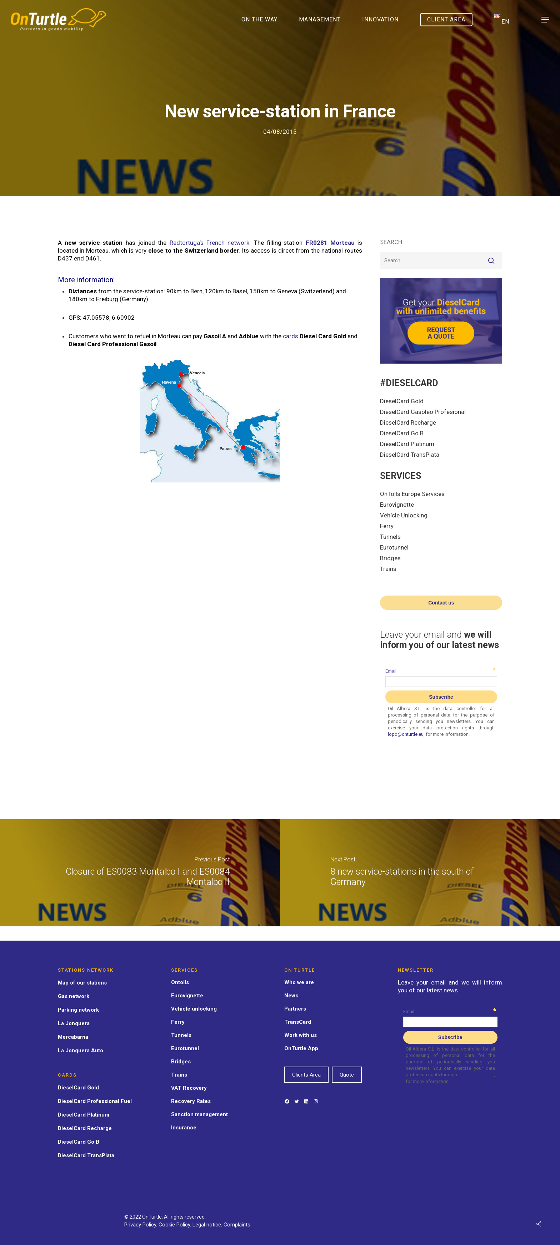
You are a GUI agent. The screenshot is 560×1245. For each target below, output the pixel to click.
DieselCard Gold (402, 401)
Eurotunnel (394, 547)
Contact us (441, 603)
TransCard (297, 1022)
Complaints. (237, 1224)
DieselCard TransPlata (409, 454)
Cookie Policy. (175, 1224)
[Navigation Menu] (545, 20)
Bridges (390, 558)
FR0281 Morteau (330, 242)
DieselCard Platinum (407, 443)
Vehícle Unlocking (404, 515)
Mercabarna (73, 1037)
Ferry (387, 526)
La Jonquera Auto (80, 1050)
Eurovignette (397, 504)
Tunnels (390, 536)
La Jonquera (74, 1023)
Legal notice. (208, 1224)
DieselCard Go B (402, 433)
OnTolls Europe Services (412, 493)
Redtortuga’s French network (210, 242)
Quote (347, 1075)
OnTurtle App (301, 1048)
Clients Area (306, 1075)
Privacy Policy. (141, 1224)
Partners (295, 1009)
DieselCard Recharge (408, 422)
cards (290, 336)
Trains (388, 568)
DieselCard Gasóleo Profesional (423, 411)
